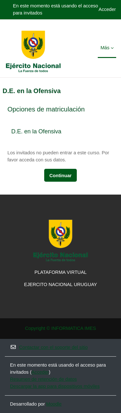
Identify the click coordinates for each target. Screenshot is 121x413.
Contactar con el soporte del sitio (49, 347)
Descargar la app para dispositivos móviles (55, 386)
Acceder (107, 9)
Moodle (54, 404)
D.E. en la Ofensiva (36, 131)
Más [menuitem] (104, 47)
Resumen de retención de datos (43, 379)
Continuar (60, 175)
